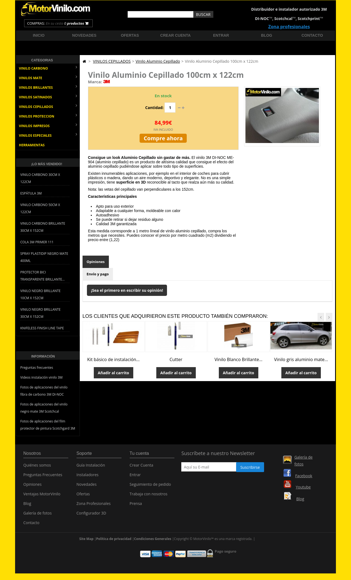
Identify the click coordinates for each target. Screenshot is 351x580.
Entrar (221, 35)
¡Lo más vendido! (46, 164)
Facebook (303, 475)
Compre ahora (163, 138)
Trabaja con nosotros (149, 495)
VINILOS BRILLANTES (48, 87)
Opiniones (96, 261)
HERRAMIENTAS (32, 145)
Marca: (95, 81)
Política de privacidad (114, 541)
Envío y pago (98, 274)
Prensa (136, 505)
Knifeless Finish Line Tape (42, 328)
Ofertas (130, 35)
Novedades (84, 35)
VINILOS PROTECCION (48, 116)
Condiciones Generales (152, 541)
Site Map (86, 541)
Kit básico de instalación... (113, 359)
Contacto (312, 35)
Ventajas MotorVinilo (41, 495)
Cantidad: (154, 107)
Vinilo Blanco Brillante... (238, 359)
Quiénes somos (37, 467)
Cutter (175, 359)
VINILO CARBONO (48, 68)
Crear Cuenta (141, 467)
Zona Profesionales (94, 505)
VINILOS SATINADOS (48, 96)
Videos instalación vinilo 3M (41, 377)
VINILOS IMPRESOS (48, 125)
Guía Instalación (91, 467)
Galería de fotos (37, 515)
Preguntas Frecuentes (42, 476)
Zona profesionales (289, 27)
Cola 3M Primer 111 (36, 242)
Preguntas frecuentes (36, 367)
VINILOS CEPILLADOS (48, 106)
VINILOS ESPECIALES (48, 135)
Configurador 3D (91, 515)
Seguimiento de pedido (150, 486)
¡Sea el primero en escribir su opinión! (127, 290)
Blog (266, 35)
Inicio (39, 35)
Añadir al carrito (113, 372)
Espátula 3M (31, 193)
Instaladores (88, 476)
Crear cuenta (175, 35)
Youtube (303, 487)
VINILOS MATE (48, 77)
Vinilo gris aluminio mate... (301, 359)
